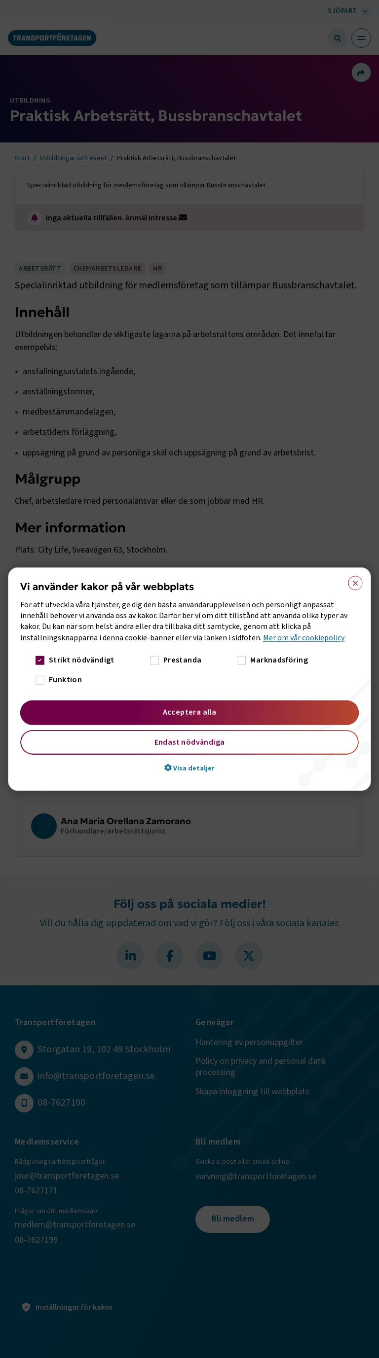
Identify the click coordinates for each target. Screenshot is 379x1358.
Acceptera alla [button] (190, 712)
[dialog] (189, 679)
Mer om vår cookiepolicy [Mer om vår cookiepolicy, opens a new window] (303, 637)
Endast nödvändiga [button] (189, 742)
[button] (189, 768)
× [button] (352, 580)
